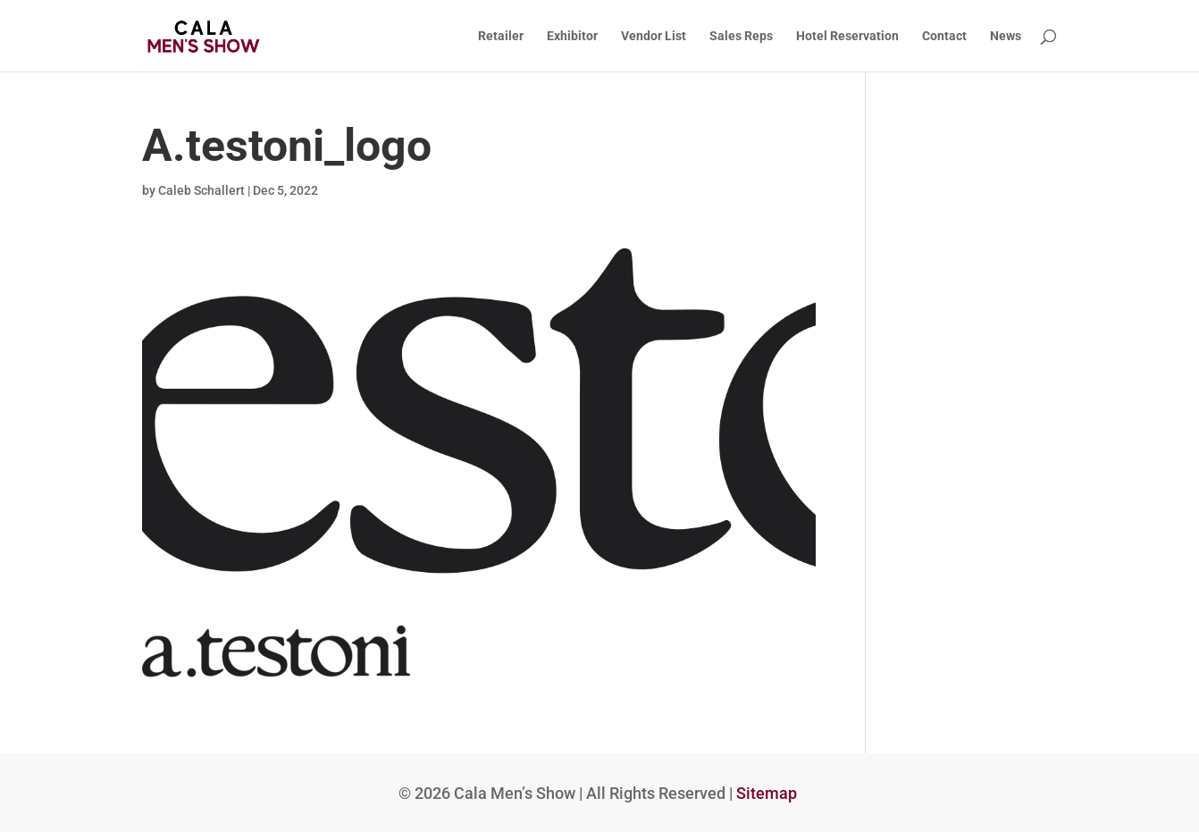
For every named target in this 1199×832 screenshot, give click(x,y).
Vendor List (653, 36)
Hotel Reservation (847, 36)
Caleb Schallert (201, 190)
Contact (944, 36)
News (1005, 36)
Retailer (501, 36)
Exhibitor (572, 36)
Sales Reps (741, 36)
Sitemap (766, 793)
